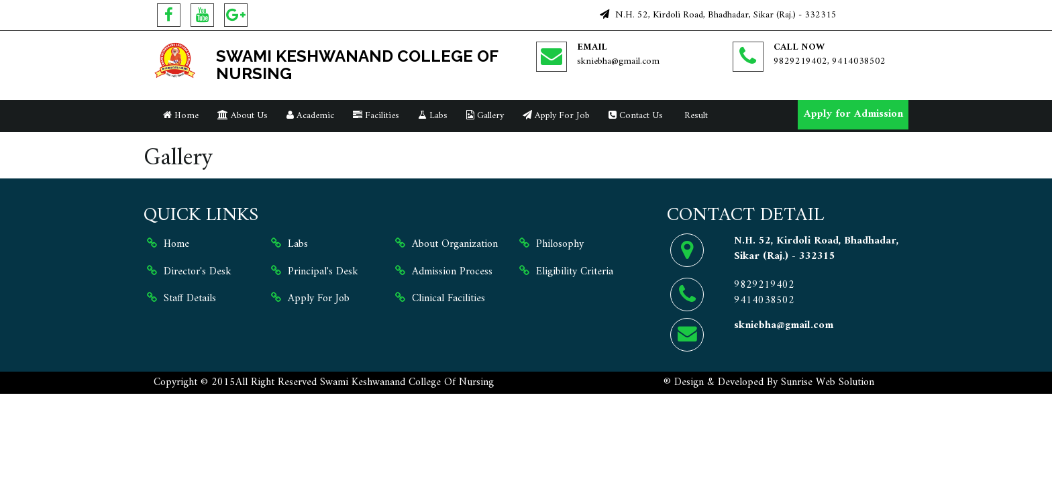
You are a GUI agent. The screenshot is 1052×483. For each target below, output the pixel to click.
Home (181, 115)
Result (695, 115)
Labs (433, 115)
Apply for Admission (853, 114)
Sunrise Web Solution (827, 382)
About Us (242, 115)
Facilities (376, 115)
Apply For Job (556, 115)
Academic (310, 115)
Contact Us (636, 115)
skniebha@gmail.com (618, 61)
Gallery (485, 115)
